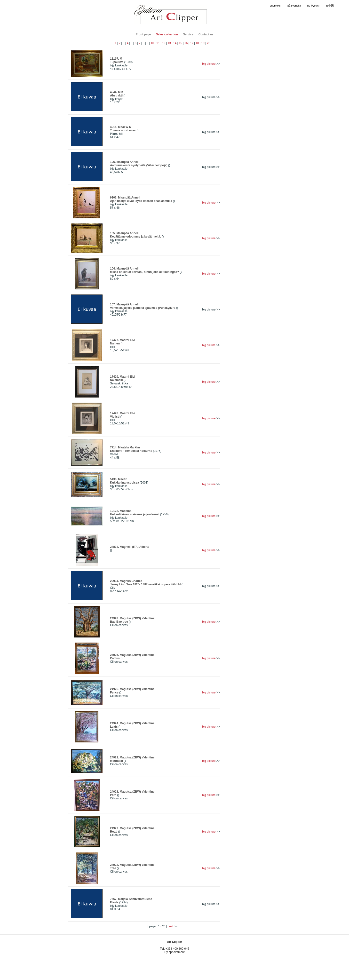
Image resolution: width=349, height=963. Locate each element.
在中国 (330, 5)
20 (208, 43)
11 (157, 43)
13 (169, 43)
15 (180, 43)
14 (174, 43)
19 (202, 43)
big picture (208, 63)
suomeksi (275, 5)
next (171, 926)
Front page (143, 34)
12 (163, 43)
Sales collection (167, 34)
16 (186, 43)
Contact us (206, 34)
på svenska (294, 5)
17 (191, 43)
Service (188, 34)
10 (152, 43)
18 (197, 43)
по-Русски (313, 5)
